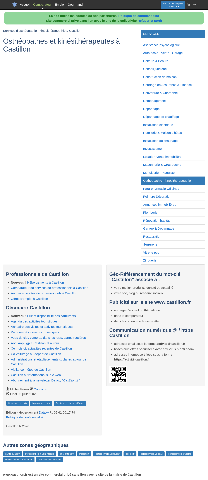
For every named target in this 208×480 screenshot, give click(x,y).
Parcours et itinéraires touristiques (35, 332)
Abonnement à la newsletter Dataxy (45, 380)
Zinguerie (149, 260)
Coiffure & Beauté (155, 61)
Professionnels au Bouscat (107, 454)
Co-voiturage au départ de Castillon (36, 354)
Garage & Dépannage (158, 228)
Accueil (25, 4)
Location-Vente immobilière (162, 156)
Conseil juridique (155, 69)
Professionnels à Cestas (179, 454)
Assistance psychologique (161, 45)
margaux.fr (84, 454)
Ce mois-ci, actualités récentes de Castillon (41, 348)
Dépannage (151, 109)
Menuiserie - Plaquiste (159, 172)
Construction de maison (160, 77)
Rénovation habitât (156, 220)
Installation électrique (158, 124)
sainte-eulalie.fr (12, 454)
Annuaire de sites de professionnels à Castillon (44, 293)
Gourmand (75, 4)
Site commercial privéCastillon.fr (173, 5)
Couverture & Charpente (160, 93)
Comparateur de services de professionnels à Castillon (49, 287)
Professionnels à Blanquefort (19, 459)
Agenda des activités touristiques (34, 321)
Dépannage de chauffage (161, 116)
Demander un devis (17, 403)
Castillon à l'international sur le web (36, 375)
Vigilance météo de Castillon (31, 369)
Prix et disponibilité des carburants (51, 316)
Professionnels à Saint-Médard (39, 454)
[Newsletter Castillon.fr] (188, 4)
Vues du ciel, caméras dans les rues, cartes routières (48, 337)
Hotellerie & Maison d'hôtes (162, 132)
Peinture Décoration (157, 196)
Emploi (60, 4)
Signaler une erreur (41, 403)
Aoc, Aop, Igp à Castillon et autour (35, 343)
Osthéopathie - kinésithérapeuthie (167, 180)
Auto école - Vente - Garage (163, 53)
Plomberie (150, 212)
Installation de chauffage (160, 140)
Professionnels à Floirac (151, 454)
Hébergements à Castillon (45, 282)
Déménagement (154, 100)
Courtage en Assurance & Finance (167, 85)
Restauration (152, 236)
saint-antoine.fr (67, 454)
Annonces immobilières (159, 204)
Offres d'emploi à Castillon (29, 298)
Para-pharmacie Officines (161, 188)
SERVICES (151, 33)
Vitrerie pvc (151, 252)
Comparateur (42, 4)
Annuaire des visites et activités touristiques (42, 326)
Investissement (153, 148)
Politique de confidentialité (138, 15)
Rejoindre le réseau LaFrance (70, 403)
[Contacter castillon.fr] (194, 4)
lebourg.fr (129, 454)
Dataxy (44, 412)
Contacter (41, 389)
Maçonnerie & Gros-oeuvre (162, 164)
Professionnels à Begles (49, 459)
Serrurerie (150, 244)
